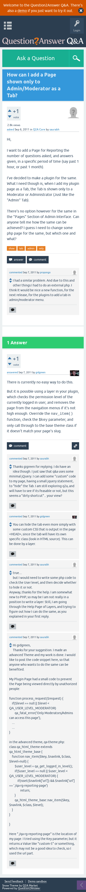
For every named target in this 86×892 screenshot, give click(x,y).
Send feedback (14, 881)
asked (10, 129)
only (41, 248)
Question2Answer (29, 888)
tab (21, 248)
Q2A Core (39, 129)
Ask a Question (36, 58)
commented (15, 272)
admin (31, 248)
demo (22, 11)
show (12, 248)
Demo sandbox (37, 881)
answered (12, 372)
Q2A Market (30, 885)
